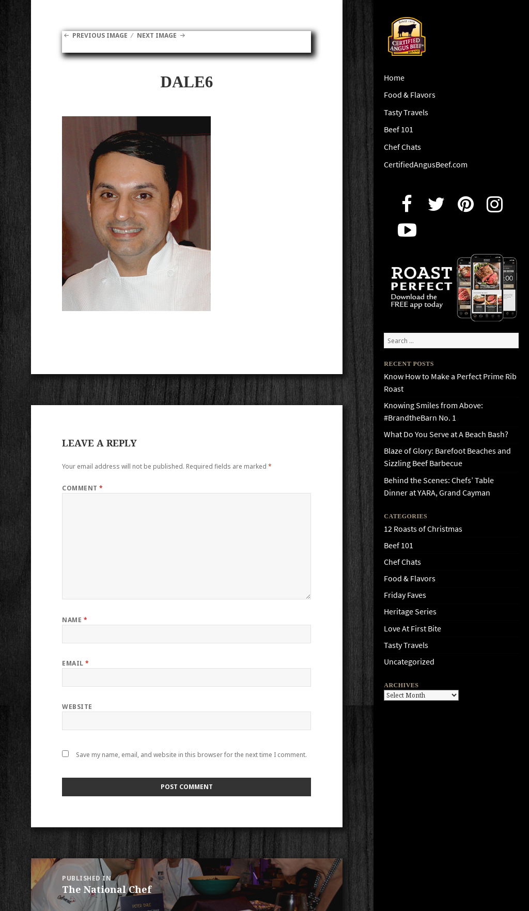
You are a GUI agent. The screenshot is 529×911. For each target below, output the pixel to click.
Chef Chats (402, 147)
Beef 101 (398, 129)
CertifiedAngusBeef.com (426, 164)
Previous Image (100, 35)
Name (74, 619)
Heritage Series (410, 611)
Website (77, 706)
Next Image (157, 35)
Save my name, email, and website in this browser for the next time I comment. (191, 754)
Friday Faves (405, 595)
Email (75, 663)
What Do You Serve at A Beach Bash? (446, 434)
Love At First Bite (412, 628)
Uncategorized (409, 661)
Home (394, 77)
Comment (82, 488)
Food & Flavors (409, 94)
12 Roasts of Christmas (423, 528)
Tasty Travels (406, 112)
